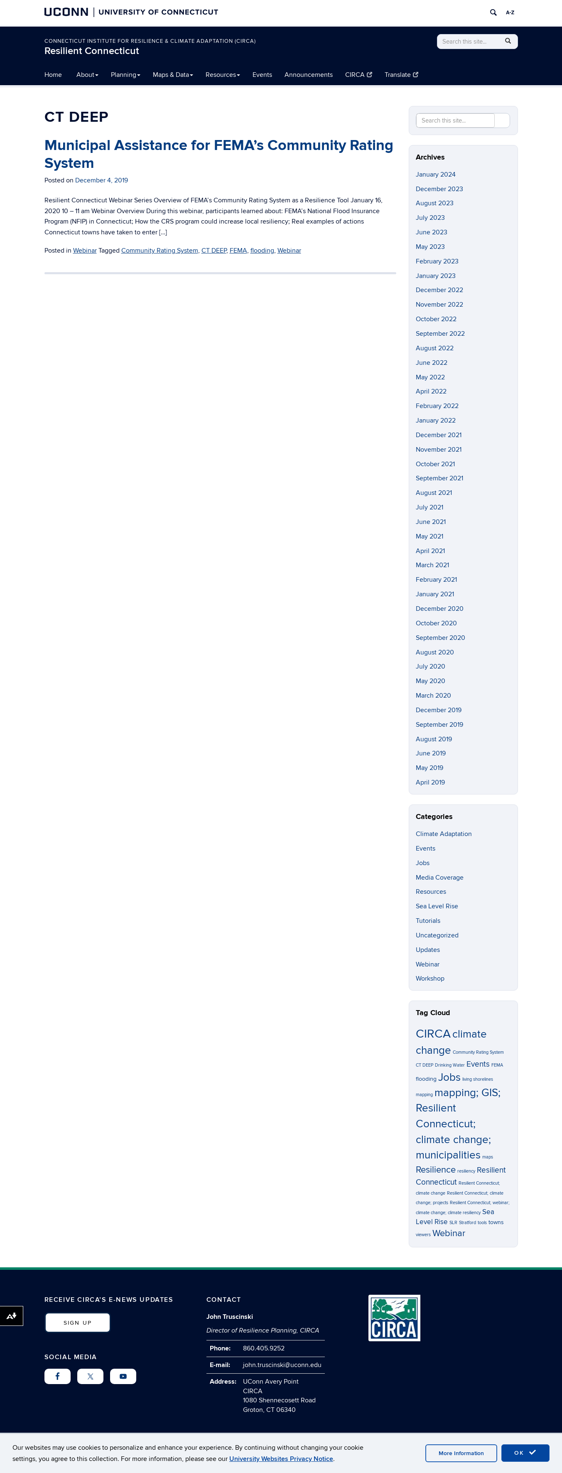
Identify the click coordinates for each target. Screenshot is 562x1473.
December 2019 (438, 710)
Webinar (85, 250)
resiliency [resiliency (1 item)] (466, 1171)
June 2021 (431, 522)
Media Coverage (440, 877)
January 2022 (436, 420)
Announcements (309, 75)
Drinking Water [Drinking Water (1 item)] (450, 1065)
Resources (223, 75)
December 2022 (439, 290)
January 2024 (436, 174)
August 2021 (434, 493)
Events (262, 75)
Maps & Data (173, 75)
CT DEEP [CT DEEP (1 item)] (424, 1065)
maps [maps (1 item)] (487, 1157)
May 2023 (430, 247)
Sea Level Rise (437, 906)
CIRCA (358, 75)
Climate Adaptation (444, 834)
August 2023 (435, 203)
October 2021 (435, 464)
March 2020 (433, 695)
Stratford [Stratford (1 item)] (467, 1222)
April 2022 (431, 391)
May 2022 (430, 377)
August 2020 (435, 652)
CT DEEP (213, 250)
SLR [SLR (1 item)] (453, 1222)
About (87, 75)
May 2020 (430, 681)
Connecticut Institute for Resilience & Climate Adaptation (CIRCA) (150, 41)
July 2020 (430, 666)
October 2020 (436, 623)
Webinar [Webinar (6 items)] (448, 1233)
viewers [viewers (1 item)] (423, 1234)
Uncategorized (437, 935)
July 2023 (430, 218)
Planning (125, 75)
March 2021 (432, 565)
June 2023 (431, 232)
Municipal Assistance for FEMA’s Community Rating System (218, 154)
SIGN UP (78, 1322)
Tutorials (428, 921)
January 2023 (436, 276)
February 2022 (437, 406)
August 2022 (435, 348)
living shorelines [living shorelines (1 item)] (477, 1079)
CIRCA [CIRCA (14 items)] (433, 1033)
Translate (401, 75)
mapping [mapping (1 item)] (424, 1094)
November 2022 (439, 304)
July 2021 (429, 507)
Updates (428, 950)
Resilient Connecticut (91, 51)
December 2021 (438, 435)
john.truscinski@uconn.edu (282, 1365)
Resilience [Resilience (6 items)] (436, 1169)
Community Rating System (159, 250)
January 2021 (435, 594)
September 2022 (440, 334)
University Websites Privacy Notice (281, 1459)
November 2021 (438, 449)
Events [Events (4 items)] (478, 1064)
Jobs (422, 863)
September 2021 (439, 478)
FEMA (238, 250)
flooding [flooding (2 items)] (426, 1078)
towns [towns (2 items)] (496, 1222)
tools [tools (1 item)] (482, 1222)
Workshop (430, 978)
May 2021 (429, 536)
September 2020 (440, 638)
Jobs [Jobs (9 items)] (449, 1077)
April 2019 (430, 782)
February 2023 (437, 261)
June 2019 (431, 753)
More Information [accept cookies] (461, 1453)
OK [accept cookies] (525, 1452)
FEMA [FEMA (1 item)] (497, 1065)
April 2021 (430, 551)
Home (53, 75)
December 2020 (440, 609)
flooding (262, 250)
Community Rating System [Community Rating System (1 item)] (478, 1052)
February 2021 (436, 579)
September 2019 (439, 725)
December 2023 (439, 189)
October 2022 (436, 319)
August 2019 (434, 739)
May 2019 (429, 768)
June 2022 (431, 363)
